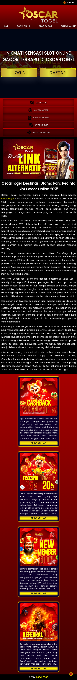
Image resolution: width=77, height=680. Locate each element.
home (5, 26)
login (19, 72)
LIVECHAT (69, 2)
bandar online (68, 26)
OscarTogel (7, 198)
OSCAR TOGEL (38, 103)
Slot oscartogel (38, 110)
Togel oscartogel (38, 118)
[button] (39, 397)
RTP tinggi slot (38, 125)
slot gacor (45, 26)
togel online (23, 26)
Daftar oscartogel (38, 133)
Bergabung (38, 443)
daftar (58, 72)
